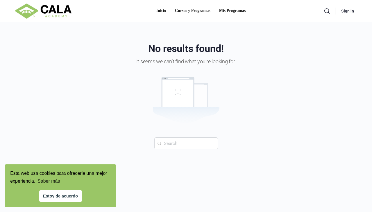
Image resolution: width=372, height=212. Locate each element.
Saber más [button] (48, 181)
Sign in (347, 11)
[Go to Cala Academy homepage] (43, 10)
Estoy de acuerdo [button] (60, 196)
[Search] (327, 11)
